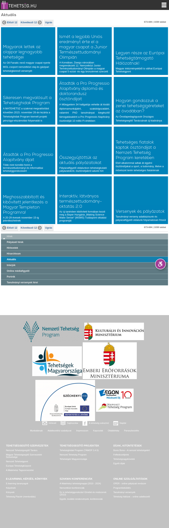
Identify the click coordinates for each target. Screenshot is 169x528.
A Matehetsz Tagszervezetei (20, 470)
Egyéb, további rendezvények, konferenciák (81, 499)
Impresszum (82, 430)
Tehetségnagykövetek (124, 459)
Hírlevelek (12, 248)
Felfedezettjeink (121, 454)
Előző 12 (9, 22)
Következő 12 (31, 22)
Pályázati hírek (15, 242)
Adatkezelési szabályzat (59, 430)
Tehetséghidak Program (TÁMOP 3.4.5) (79, 450)
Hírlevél (52, 423)
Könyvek (10, 492)
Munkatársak (36, 430)
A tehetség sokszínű (99, 423)
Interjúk (11, 265)
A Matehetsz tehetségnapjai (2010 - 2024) (80, 483)
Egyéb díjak (119, 463)
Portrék (11, 276)
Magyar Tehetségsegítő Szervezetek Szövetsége (24, 455)
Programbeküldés (122, 488)
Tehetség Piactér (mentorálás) (21, 496)
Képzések (11, 488)
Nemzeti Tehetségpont (17, 461)
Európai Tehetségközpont (18, 466)
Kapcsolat (98, 430)
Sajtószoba (72, 423)
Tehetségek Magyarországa (73, 459)
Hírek (10, 236)
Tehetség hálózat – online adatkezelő (131, 496)
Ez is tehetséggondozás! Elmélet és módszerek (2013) (83, 493)
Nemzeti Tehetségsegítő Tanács (21, 450)
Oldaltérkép (113, 430)
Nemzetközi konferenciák (72, 488)
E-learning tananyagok (17, 483)
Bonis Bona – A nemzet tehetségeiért (131, 450)
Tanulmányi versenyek (124, 492)
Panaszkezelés (131, 430)
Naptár (123, 423)
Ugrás (48, 22)
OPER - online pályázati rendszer (129, 483)
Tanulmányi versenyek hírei (22, 282)
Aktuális (11, 259)
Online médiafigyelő (18, 271)
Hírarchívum (14, 253)
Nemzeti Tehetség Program (73, 454)
